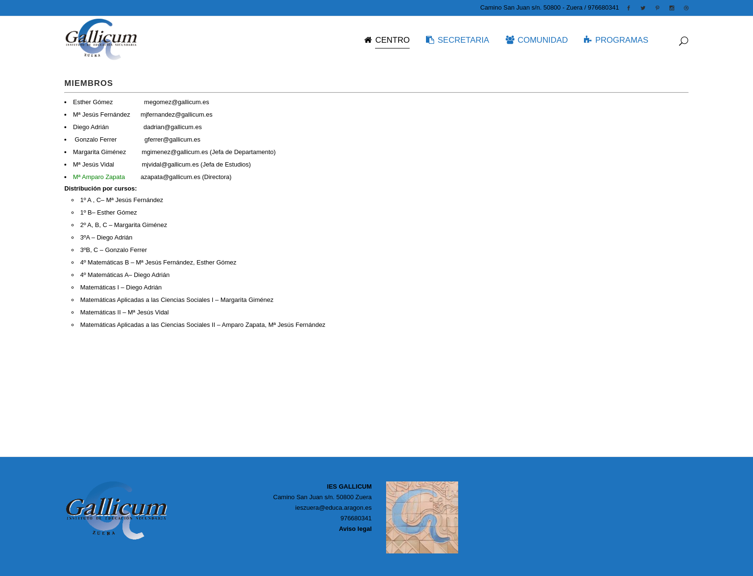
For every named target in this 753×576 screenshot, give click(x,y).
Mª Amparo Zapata (100, 176)
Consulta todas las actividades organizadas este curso (139, 428)
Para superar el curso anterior (105, 405)
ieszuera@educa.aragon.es (333, 507)
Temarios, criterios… (92, 381)
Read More (79, 358)
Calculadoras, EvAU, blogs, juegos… (115, 451)
